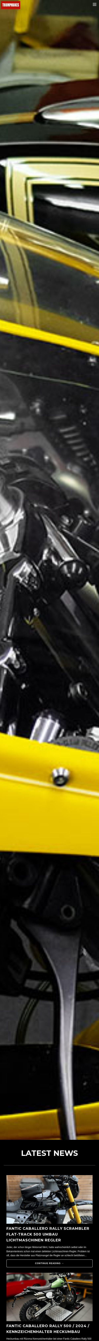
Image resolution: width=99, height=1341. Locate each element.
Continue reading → (49, 1263)
